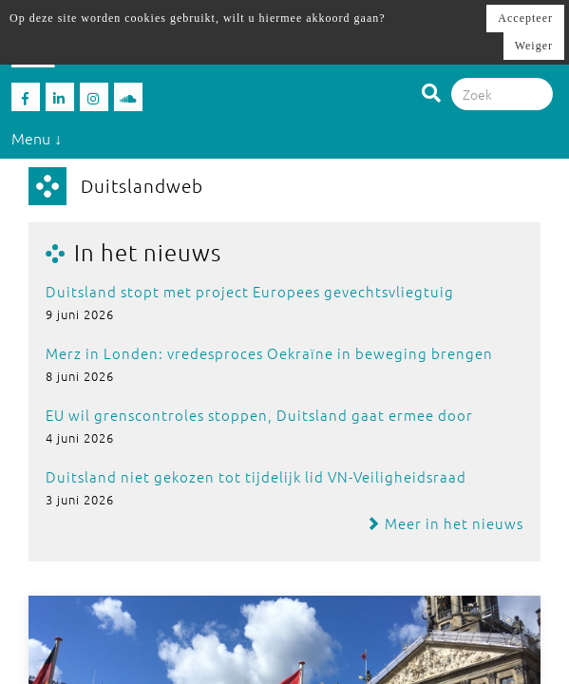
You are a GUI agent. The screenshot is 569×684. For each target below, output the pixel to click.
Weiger (534, 45)
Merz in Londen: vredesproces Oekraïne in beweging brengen (269, 353)
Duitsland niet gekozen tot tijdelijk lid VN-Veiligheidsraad (256, 476)
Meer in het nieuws (444, 523)
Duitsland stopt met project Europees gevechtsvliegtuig (250, 291)
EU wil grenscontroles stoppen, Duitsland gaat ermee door (259, 415)
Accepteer (525, 18)
